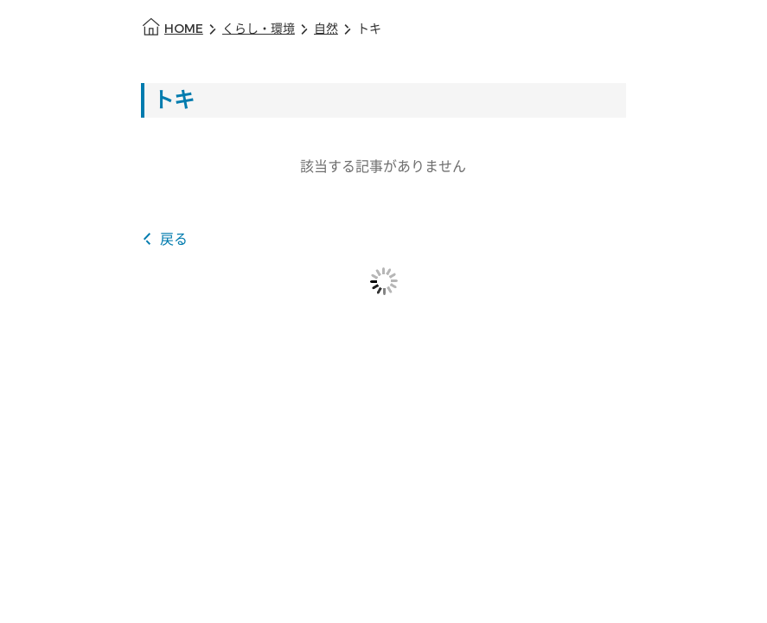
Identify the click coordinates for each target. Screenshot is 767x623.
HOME (183, 29)
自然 (326, 29)
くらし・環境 (258, 29)
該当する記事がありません (383, 166)
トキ (369, 29)
